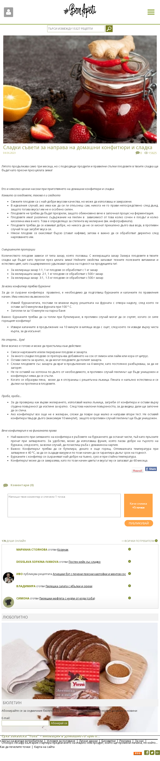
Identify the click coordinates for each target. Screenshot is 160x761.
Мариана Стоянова (31, 550)
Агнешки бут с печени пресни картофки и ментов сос (89, 574)
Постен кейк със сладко (85, 562)
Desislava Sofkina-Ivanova (37, 562)
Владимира (25, 586)
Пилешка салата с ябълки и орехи (69, 586)
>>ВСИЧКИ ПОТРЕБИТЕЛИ (138, 541)
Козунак (62, 550)
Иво (19, 574)
